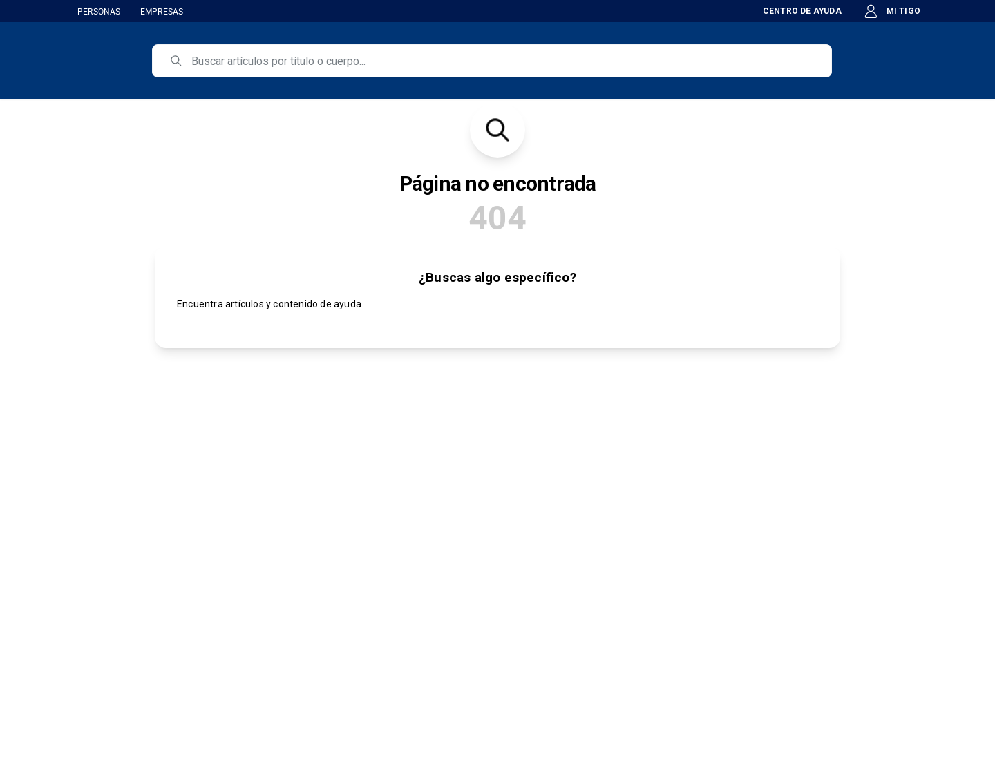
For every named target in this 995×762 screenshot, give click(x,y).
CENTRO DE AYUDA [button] (794, 11)
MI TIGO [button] (892, 11)
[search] (501, 60)
